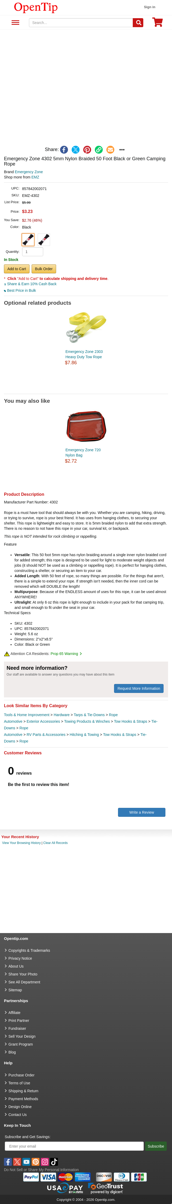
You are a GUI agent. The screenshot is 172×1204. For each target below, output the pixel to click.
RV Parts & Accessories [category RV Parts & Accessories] (46, 734)
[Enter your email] (74, 1146)
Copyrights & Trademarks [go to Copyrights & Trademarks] (29, 950)
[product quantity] (32, 251)
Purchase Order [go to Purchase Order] (21, 1075)
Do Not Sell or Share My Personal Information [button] (41, 1170)
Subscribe (156, 1146)
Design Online (20, 1107)
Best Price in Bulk (20, 290)
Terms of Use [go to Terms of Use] (19, 1083)
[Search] (138, 22)
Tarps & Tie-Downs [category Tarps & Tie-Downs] (89, 715)
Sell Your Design (22, 1036)
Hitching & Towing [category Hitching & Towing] (84, 734)
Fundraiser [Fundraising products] (17, 1028)
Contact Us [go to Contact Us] (17, 1115)
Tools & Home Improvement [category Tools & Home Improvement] (27, 715)
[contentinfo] (36, 7)
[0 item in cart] (157, 24)
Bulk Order (44, 269)
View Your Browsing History (21, 843)
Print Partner (18, 1020)
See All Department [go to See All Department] (24, 982)
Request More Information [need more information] (138, 688)
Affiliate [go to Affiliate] (14, 1013)
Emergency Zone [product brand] (29, 172)
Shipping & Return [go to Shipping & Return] (23, 1091)
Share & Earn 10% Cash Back (30, 284)
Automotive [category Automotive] (13, 721)
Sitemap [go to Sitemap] (15, 990)
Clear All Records (55, 843)
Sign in (149, 7)
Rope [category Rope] (113, 715)
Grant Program (20, 1044)
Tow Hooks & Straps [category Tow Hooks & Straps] (130, 721)
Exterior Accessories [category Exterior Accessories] (43, 721)
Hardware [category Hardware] (62, 715)
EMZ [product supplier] (35, 177)
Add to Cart (16, 269)
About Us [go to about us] (16, 966)
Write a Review (141, 812)
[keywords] (81, 22)
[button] (28, 240)
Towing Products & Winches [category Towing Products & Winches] (87, 721)
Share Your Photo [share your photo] (22, 974)
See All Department (14, 22)
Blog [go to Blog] (12, 1052)
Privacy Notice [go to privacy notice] (20, 958)
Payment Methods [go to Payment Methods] (23, 1099)
